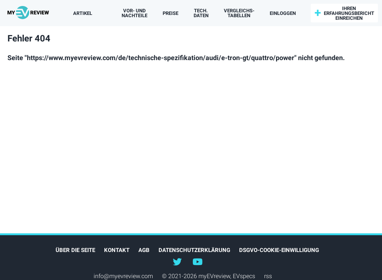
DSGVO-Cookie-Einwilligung (279, 250)
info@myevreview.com (123, 276)
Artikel (82, 13)
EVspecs (244, 276)
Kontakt (116, 250)
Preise (170, 13)
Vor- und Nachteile (134, 13)
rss (268, 276)
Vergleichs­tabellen (239, 13)
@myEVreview (177, 261)
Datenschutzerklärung (194, 250)
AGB (144, 250)
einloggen (283, 13)
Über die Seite (75, 250)
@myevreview (197, 261)
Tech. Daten (201, 13)
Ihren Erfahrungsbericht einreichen (349, 13)
